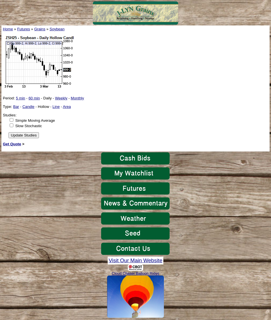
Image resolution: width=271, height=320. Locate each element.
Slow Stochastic (28, 126)
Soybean (57, 29)
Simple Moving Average (35, 120)
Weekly (61, 98)
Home (8, 29)
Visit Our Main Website (135, 260)
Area (67, 106)
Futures (23, 29)
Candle (28, 106)
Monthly (77, 98)
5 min (20, 98)
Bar (16, 106)
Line (56, 106)
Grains (39, 29)
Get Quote (12, 144)
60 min (34, 98)
